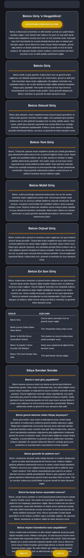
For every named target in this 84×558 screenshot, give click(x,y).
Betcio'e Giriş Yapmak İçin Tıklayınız (42, 24)
